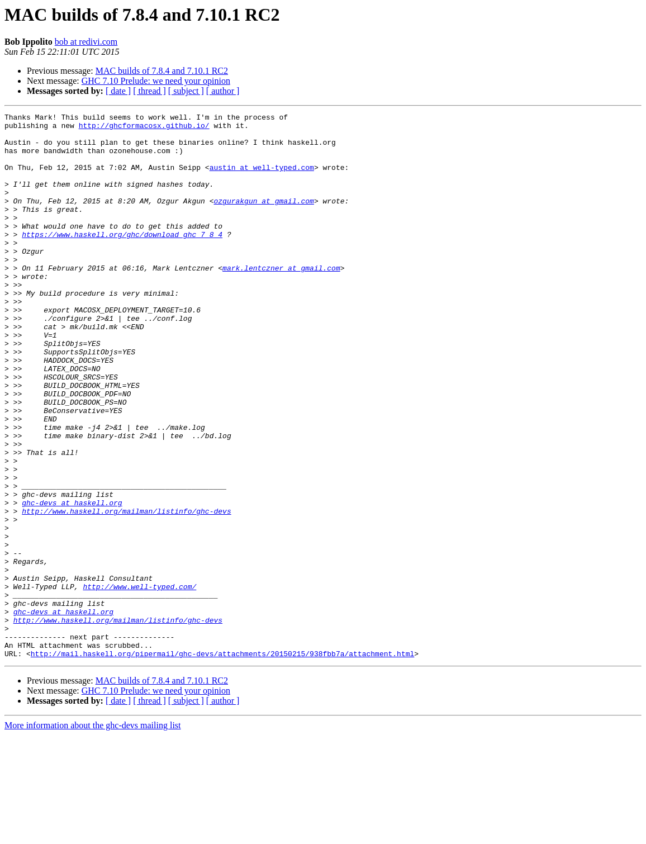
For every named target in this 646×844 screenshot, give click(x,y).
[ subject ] (186, 91)
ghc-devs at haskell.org (72, 581)
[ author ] (223, 91)
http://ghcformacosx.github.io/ (144, 129)
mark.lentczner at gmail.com (281, 300)
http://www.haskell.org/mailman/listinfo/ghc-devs (126, 591)
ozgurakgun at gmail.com (263, 219)
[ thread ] (149, 91)
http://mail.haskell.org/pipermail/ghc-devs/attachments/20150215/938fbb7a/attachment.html (222, 762)
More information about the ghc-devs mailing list (92, 834)
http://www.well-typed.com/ (139, 682)
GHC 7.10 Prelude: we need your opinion (156, 81)
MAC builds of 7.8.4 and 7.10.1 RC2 (162, 70)
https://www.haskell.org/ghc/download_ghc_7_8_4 (122, 259)
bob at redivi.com (86, 41)
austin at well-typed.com (262, 179)
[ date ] (118, 91)
